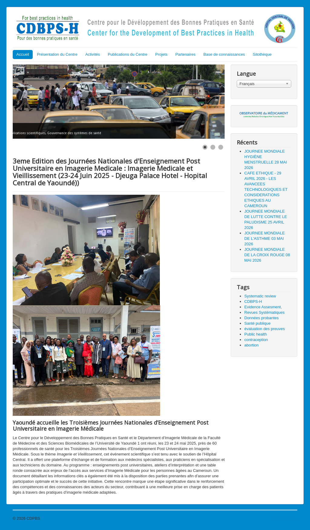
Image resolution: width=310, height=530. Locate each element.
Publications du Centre (127, 54)
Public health (255, 334)
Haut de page (285, 518)
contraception (256, 339)
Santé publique (257, 323)
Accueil (22, 54)
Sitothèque (262, 54)
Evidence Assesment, (263, 307)
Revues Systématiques (264, 312)
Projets (161, 54)
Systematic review (260, 296)
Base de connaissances (224, 54)
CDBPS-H (253, 301)
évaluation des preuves (264, 328)
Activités (92, 54)
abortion (251, 345)
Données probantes (261, 318)
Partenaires (185, 54)
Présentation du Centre (57, 54)
